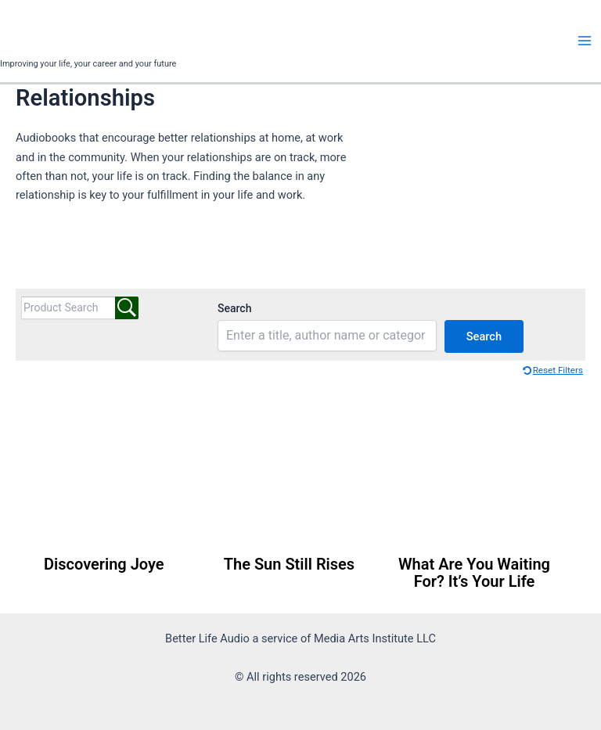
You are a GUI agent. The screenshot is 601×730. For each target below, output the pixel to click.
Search (234, 308)
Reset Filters (558, 370)
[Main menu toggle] (584, 40)
